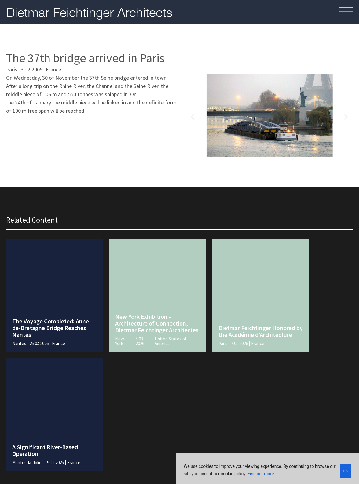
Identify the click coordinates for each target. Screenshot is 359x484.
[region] (267, 468)
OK (345, 470)
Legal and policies (205, 430)
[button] (192, 116)
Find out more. (261, 474)
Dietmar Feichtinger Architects (89, 12)
